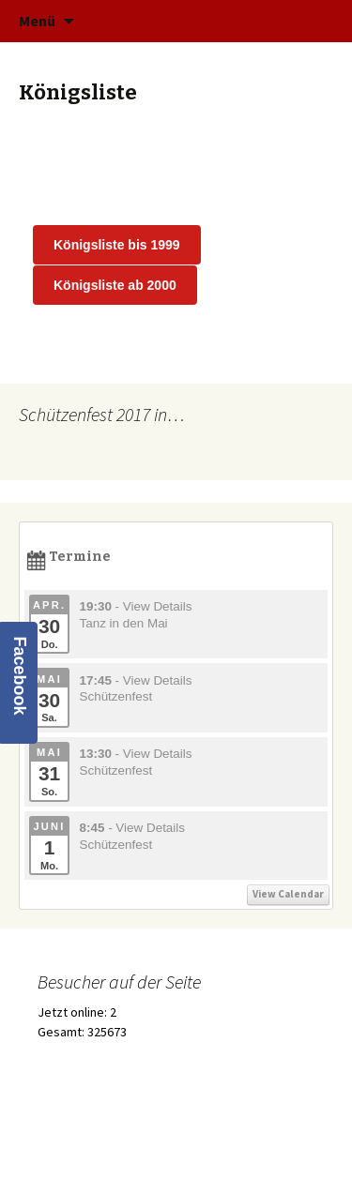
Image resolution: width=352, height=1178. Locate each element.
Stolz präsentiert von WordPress (111, 1139)
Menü (37, 20)
